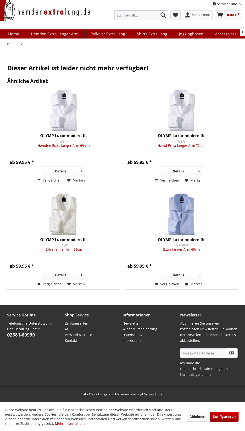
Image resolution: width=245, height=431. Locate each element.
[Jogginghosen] (191, 34)
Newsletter (131, 323)
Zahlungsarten (76, 323)
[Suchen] (163, 15)
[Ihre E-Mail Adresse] (203, 353)
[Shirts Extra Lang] (152, 34)
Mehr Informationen (71, 423)
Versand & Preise (78, 334)
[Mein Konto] (198, 15)
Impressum (131, 340)
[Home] (13, 34)
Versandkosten (154, 394)
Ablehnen (197, 416)
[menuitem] (141, 15)
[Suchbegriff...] (141, 15)
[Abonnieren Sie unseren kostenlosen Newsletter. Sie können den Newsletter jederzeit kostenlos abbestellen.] (232, 353)
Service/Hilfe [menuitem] (225, 4)
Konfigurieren (224, 416)
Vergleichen (49, 180)
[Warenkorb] (228, 15)
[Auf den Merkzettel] (76, 180)
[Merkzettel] (175, 15)
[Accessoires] (225, 34)
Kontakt (71, 340)
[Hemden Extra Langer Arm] (55, 34)
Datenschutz (132, 334)
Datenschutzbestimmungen (202, 368)
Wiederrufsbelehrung (139, 329)
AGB (68, 329)
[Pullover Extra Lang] (108, 34)
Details (68, 170)
